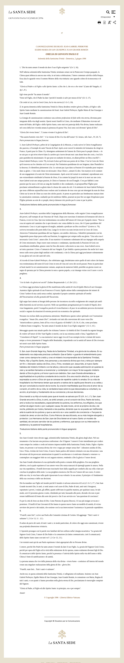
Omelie (34, 18)
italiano (106, 18)
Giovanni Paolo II (18, 18)
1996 (41, 18)
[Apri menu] (113, 12)
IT (62, 33)
